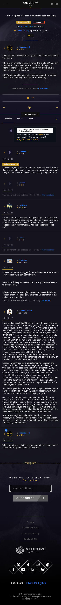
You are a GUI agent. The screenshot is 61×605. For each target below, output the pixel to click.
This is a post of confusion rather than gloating (33, 130)
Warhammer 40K (24, 22)
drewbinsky (23, 31)
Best (31, 119)
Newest (8, 119)
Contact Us (31, 539)
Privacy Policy (30, 533)
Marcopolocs (48, 195)
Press (30, 522)
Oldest (20, 119)
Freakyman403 (26, 26)
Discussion (39, 22)
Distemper (46, 300)
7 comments (30, 114)
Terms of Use (30, 528)
